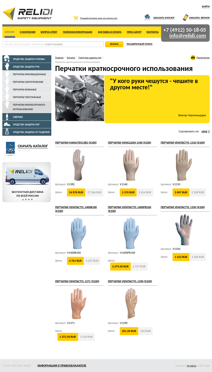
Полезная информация (77, 31)
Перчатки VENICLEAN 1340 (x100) (129, 142)
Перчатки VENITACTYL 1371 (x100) (77, 281)
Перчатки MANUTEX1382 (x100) (76, 142)
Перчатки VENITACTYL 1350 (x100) (183, 207)
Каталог (10, 31)
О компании (27, 31)
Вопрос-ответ (49, 31)
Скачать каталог (33, 146)
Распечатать (203, 57)
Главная (59, 57)
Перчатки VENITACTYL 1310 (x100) (183, 142)
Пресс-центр (134, 31)
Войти (206, 6)
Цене (204, 131)
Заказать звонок (199, 17)
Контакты (152, 31)
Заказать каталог (164, 17)
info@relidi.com (187, 35)
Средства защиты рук (89, 57)
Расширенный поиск (139, 44)
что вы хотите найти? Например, (33, 44)
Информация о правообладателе (62, 365)
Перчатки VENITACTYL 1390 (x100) (130, 281)
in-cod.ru (191, 365)
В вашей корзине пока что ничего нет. (99, 18)
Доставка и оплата (109, 31)
